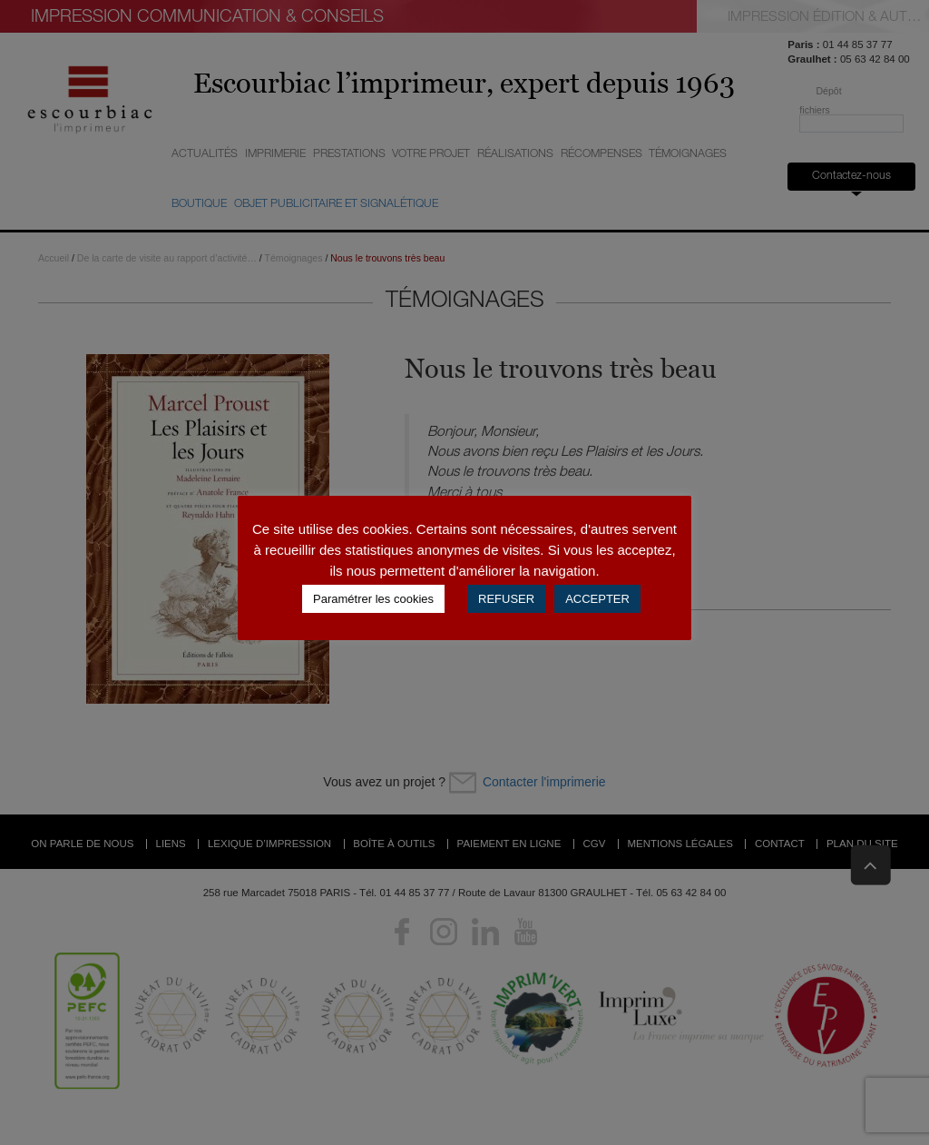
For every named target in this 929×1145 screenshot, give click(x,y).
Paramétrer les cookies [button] (373, 599)
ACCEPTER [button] (597, 599)
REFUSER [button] (506, 599)
